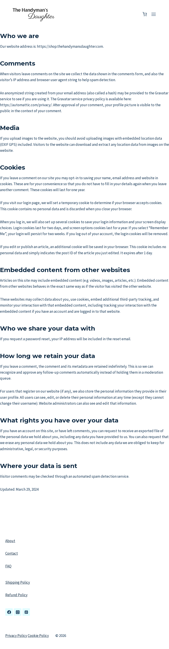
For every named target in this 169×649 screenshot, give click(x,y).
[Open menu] (153, 14)
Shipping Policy (17, 582)
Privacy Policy (16, 635)
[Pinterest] (26, 612)
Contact (11, 553)
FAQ (8, 566)
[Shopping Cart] (145, 14)
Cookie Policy (38, 635)
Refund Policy (16, 594)
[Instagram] (17, 612)
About (10, 540)
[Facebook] (9, 612)
